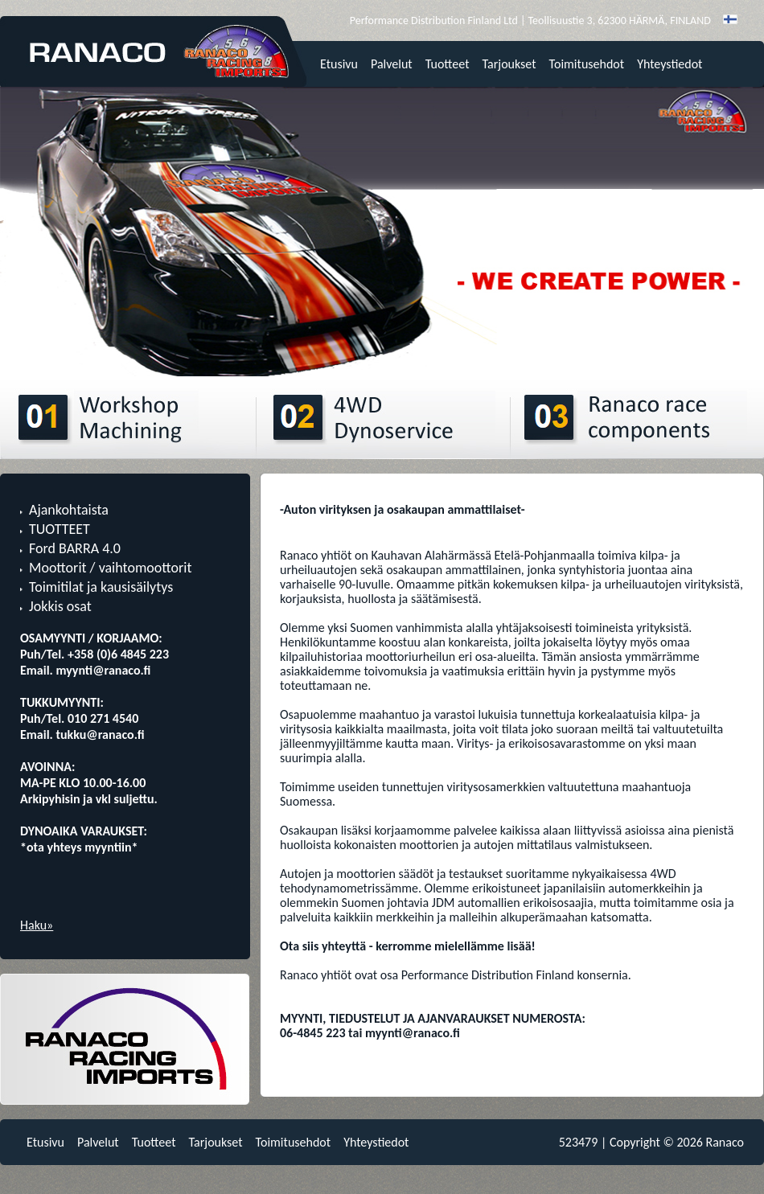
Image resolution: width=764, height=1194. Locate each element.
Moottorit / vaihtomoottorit (110, 567)
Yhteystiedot (669, 64)
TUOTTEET (59, 529)
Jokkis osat (60, 606)
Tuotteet (447, 64)
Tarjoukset (509, 64)
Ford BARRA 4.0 (75, 548)
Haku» (36, 925)
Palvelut (392, 64)
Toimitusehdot (587, 64)
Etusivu (339, 64)
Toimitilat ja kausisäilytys (101, 587)
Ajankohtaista (69, 510)
